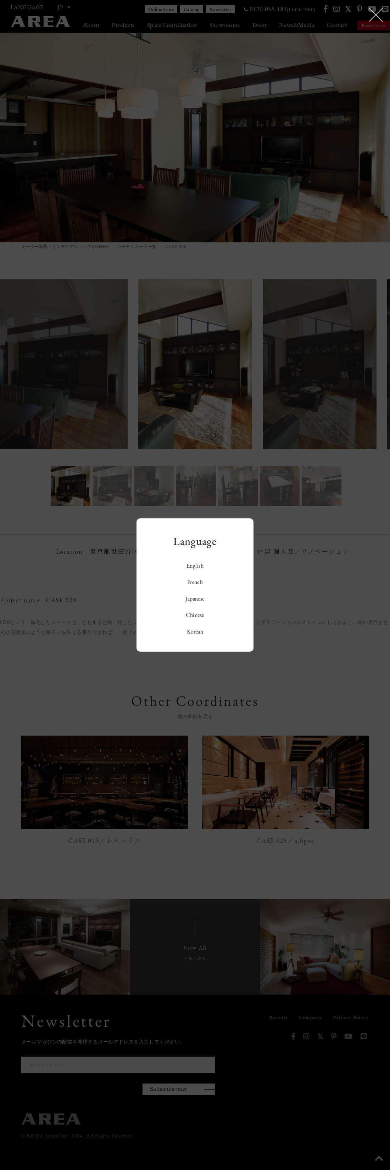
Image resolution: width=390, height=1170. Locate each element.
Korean (195, 631)
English (195, 565)
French (195, 582)
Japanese (195, 598)
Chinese (195, 615)
